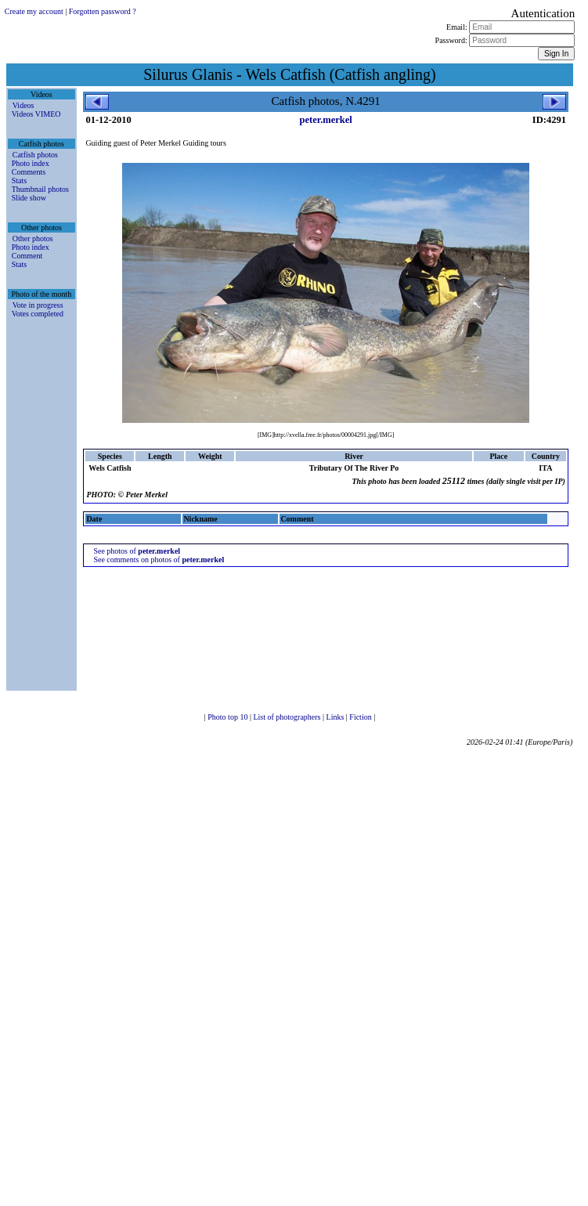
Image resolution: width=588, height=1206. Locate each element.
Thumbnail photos (40, 189)
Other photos (33, 238)
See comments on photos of (158, 559)
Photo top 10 (228, 717)
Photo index (30, 163)
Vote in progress (38, 305)
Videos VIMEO (36, 114)
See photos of (136, 551)
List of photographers (288, 717)
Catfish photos (35, 154)
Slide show (29, 197)
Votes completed (37, 313)
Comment (27, 255)
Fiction (361, 717)
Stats (19, 180)
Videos (23, 105)
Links (336, 717)
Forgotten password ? (102, 11)
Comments (28, 172)
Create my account (34, 11)
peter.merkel (326, 119)
